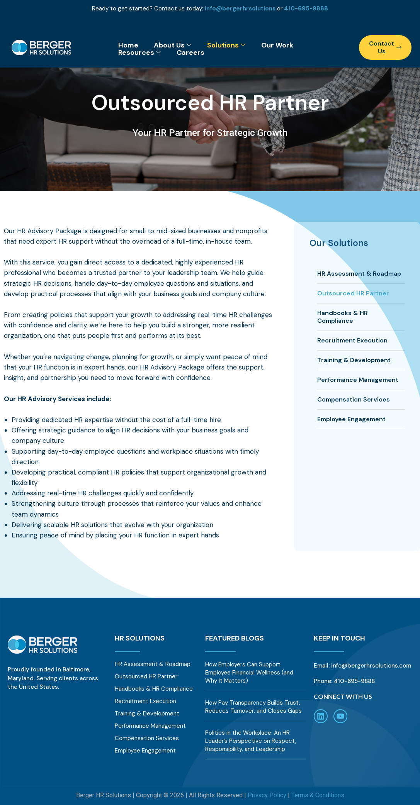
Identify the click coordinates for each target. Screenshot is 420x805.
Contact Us (385, 47)
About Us (172, 45)
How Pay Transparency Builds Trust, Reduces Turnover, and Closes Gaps (253, 707)
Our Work (277, 45)
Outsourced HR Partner (353, 293)
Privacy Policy (267, 795)
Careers (190, 52)
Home (128, 45)
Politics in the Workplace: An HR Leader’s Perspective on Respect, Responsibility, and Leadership (250, 741)
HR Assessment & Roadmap (359, 273)
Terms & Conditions (317, 795)
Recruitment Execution (352, 340)
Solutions (226, 45)
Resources (139, 52)
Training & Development (354, 360)
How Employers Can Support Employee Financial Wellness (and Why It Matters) (249, 673)
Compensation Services (353, 399)
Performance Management (357, 380)
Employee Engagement (351, 419)
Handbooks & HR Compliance (342, 317)
